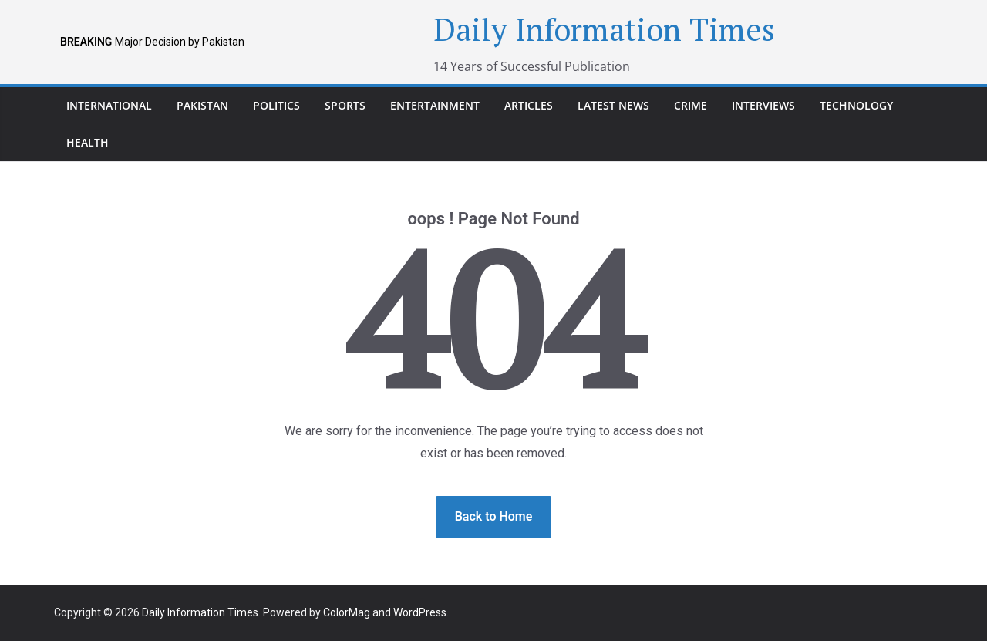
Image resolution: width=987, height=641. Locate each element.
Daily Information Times (604, 28)
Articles (528, 105)
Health (87, 142)
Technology (856, 105)
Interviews (763, 105)
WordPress (419, 612)
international (109, 105)
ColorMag (346, 612)
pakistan (202, 105)
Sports (345, 105)
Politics (276, 105)
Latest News (613, 105)
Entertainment (435, 105)
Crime (690, 105)
